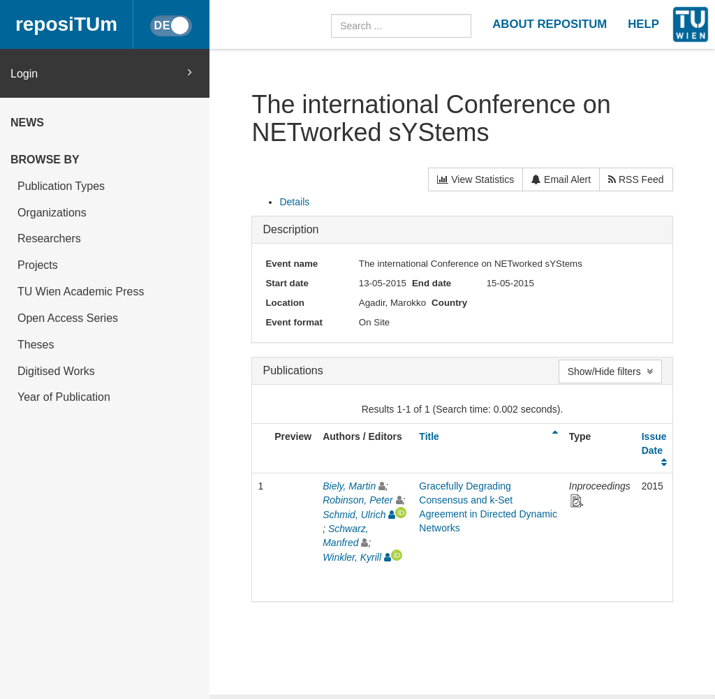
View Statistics (475, 179)
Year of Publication (63, 397)
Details (294, 201)
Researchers (49, 238)
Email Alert (561, 179)
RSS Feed (635, 179)
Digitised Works (56, 371)
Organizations (52, 213)
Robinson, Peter (357, 500)
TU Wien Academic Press (80, 291)
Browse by (45, 159)
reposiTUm (66, 24)
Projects (37, 265)
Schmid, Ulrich (354, 514)
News (27, 122)
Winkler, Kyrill (352, 557)
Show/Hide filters (610, 371)
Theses (35, 345)
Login (101, 73)
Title (429, 436)
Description (290, 229)
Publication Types (61, 186)
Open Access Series (67, 318)
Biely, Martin (349, 486)
